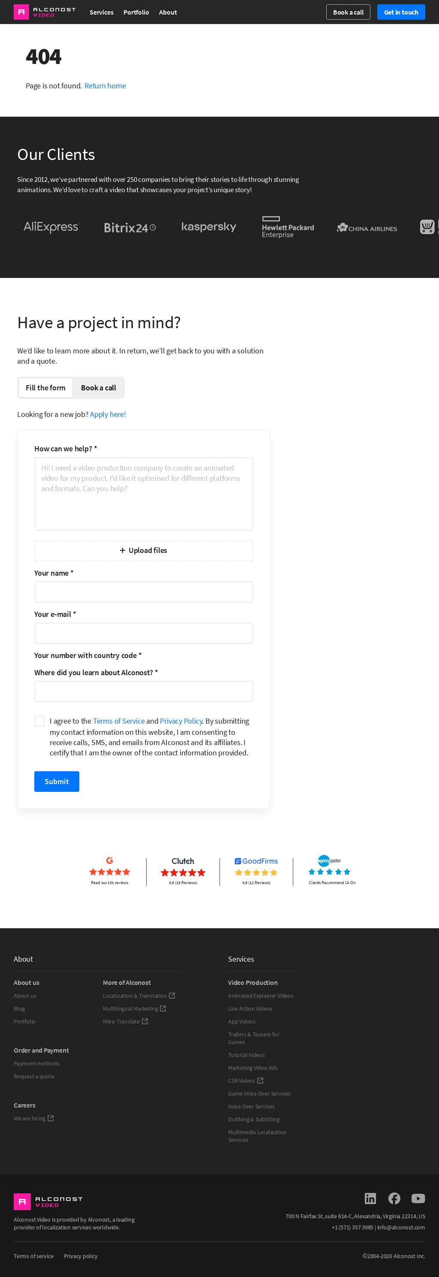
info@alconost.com (401, 1227)
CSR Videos (246, 1080)
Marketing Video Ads (253, 1068)
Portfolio (136, 12)
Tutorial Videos (246, 1055)
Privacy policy (81, 1256)
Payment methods (37, 1063)
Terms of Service (119, 721)
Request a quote (34, 1076)
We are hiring (34, 1118)
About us (25, 995)
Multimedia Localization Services (257, 1136)
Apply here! (108, 414)
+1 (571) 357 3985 (352, 1227)
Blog (19, 1008)
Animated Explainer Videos (261, 995)
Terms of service (34, 1256)
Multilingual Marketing (134, 1008)
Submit (57, 781)
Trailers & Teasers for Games (253, 1038)
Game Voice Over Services (259, 1093)
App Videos (242, 1021)
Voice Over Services (251, 1106)
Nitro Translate (125, 1021)
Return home (105, 86)
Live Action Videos (250, 1008)
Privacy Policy (181, 721)
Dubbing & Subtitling (254, 1119)
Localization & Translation (139, 995)
